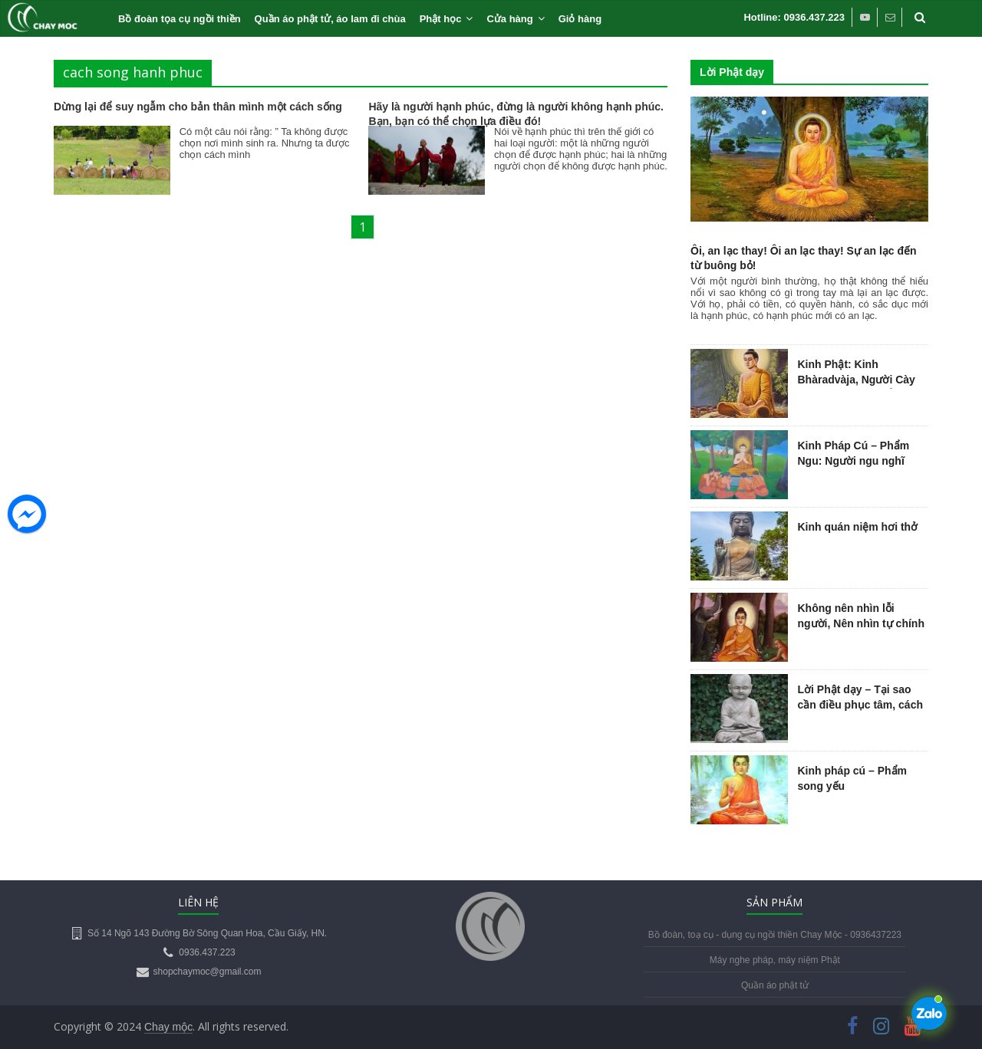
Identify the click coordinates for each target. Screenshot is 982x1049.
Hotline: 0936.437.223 (794, 17)
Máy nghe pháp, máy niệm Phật (775, 960)
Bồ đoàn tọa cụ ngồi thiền (179, 19)
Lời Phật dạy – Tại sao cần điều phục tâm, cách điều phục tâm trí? (860, 704)
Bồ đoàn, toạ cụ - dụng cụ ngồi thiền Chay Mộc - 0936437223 (774, 934)
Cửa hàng (509, 19)
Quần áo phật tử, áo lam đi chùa (330, 19)
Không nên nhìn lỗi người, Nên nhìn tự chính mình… (861, 623)
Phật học (441, 19)
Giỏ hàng (580, 19)
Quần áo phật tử (775, 985)
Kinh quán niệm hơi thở (858, 527)
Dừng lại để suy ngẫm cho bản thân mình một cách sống (198, 106)
